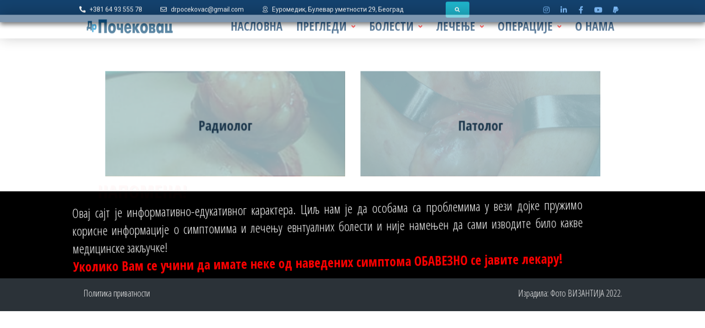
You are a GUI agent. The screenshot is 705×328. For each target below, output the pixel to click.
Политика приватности (91, 293)
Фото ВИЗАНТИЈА (602, 293)
